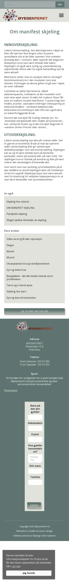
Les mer (16, 566)
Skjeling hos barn (16, 291)
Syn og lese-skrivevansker (21, 297)
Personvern (10, 390)
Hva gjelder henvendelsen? (35, 448)
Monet (10, 251)
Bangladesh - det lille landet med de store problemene (30, 278)
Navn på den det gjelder (35, 409)
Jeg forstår (29, 573)
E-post (35, 434)
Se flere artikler (34, 311)
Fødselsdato (35, 423)
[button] (61, 15)
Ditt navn (35, 466)
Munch (10, 257)
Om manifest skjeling (20, 207)
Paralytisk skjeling (17, 214)
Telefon (35, 477)
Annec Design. (46, 531)
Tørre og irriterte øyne (19, 285)
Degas (10, 245)
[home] (26, 15)
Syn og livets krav (16, 269)
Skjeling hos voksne (18, 201)
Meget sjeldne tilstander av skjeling (26, 220)
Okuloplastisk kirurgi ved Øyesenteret (28, 263)
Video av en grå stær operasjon (24, 239)
